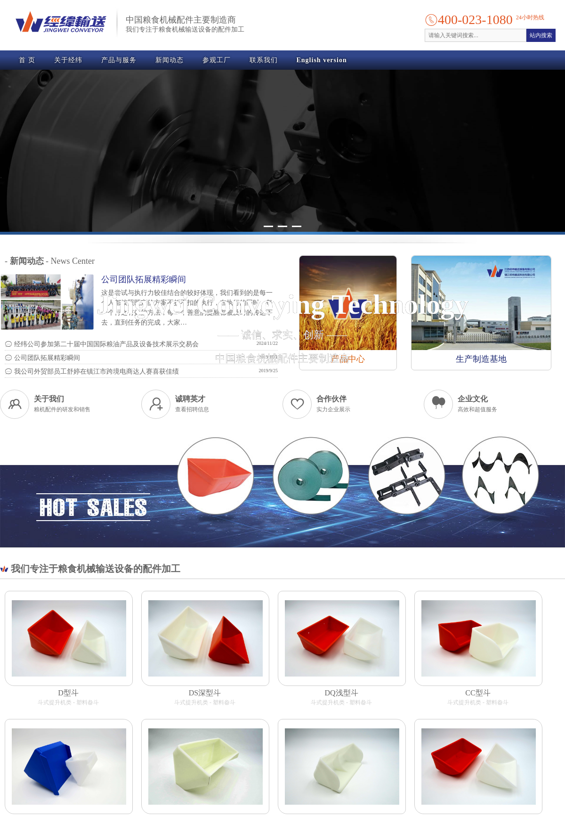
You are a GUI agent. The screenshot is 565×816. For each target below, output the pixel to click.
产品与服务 (119, 60)
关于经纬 (68, 60)
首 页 (27, 60)
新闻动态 (169, 60)
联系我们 (264, 60)
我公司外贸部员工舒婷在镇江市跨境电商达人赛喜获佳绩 (92, 371)
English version (322, 60)
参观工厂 (216, 60)
